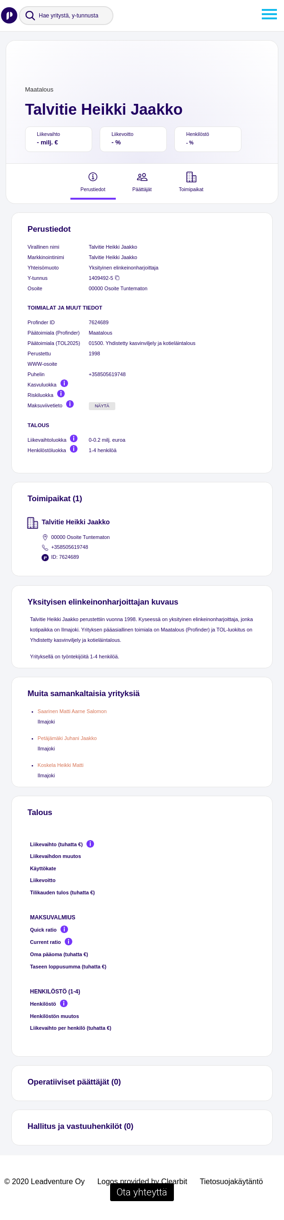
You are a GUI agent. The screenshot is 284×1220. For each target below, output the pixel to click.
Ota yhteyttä (142, 1192)
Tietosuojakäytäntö (231, 1182)
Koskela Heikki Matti (61, 765)
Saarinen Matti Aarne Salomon (72, 711)
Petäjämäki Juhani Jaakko (67, 738)
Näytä (102, 406)
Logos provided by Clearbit (142, 1182)
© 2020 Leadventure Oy (44, 1182)
